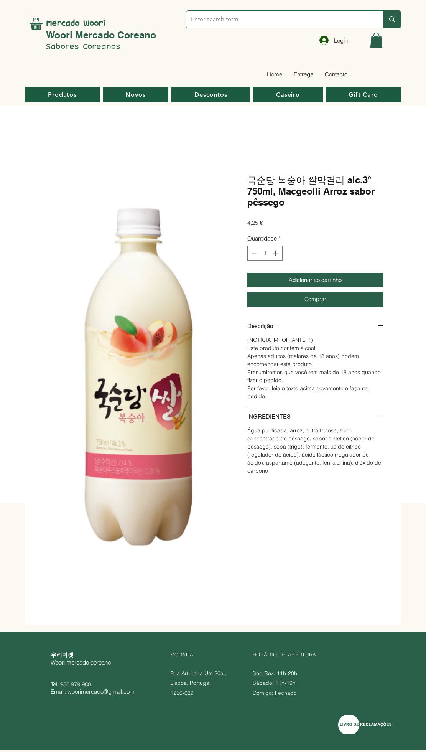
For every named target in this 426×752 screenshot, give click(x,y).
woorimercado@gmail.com (101, 691)
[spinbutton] (264, 253)
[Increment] (276, 253)
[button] (376, 40)
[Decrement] (253, 253)
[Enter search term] (279, 19)
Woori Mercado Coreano (101, 35)
